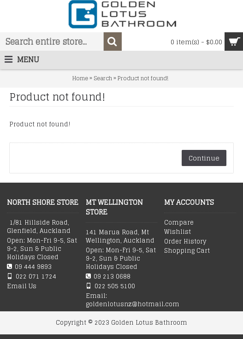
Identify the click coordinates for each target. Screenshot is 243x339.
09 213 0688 (108, 276)
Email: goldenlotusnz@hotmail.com (122, 300)
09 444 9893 (29, 266)
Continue (204, 158)
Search (103, 78)
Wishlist (177, 232)
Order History (185, 242)
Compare (179, 223)
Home (80, 78)
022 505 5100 (110, 286)
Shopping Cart (187, 251)
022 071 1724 (31, 276)
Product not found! (143, 78)
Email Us (21, 286)
